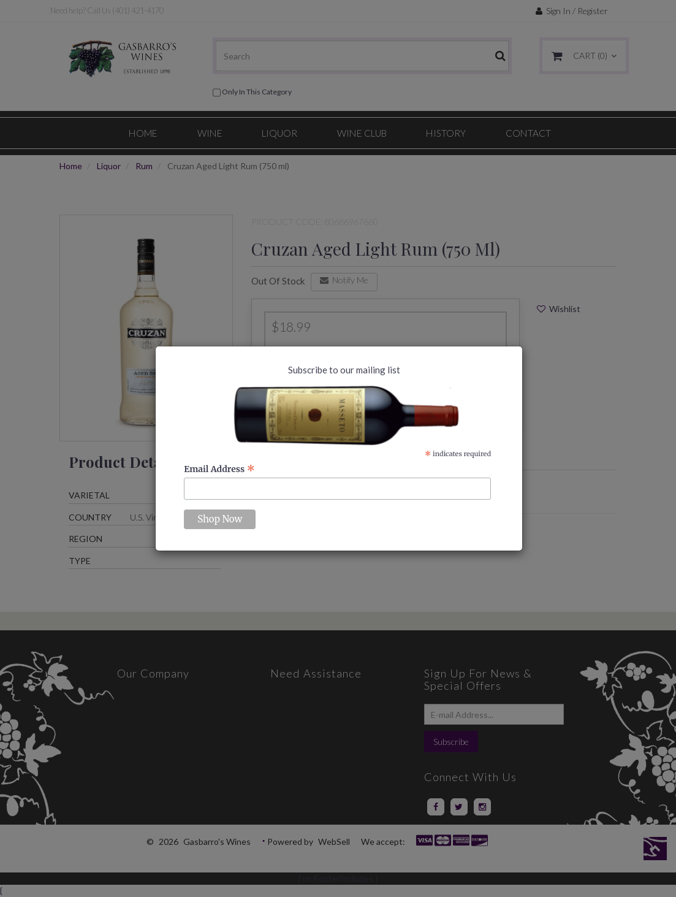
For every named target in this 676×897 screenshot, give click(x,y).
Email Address (219, 469)
